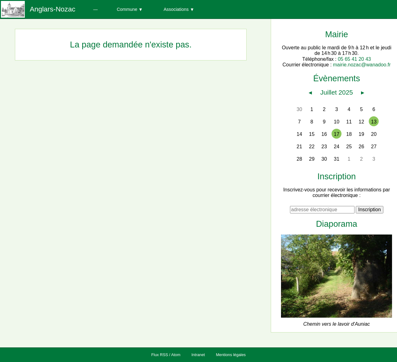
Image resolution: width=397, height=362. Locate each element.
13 (374, 121)
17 (336, 134)
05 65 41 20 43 (354, 59)
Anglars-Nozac (52, 9)
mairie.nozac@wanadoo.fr (362, 64)
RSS (164, 354)
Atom (176, 354)
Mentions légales (231, 354)
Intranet (198, 354)
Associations (176, 9)
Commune (127, 9)
